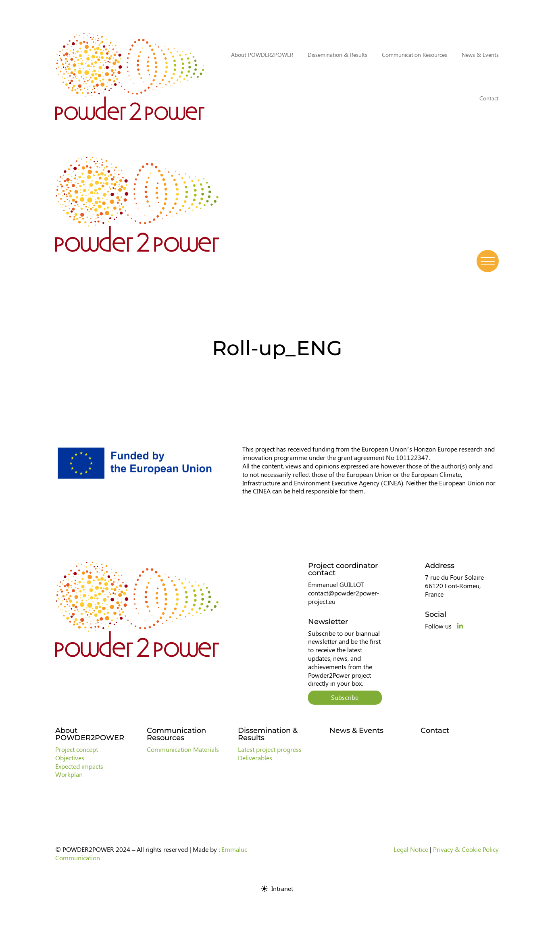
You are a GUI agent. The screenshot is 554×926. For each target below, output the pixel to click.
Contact (489, 98)
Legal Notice (411, 849)
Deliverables (255, 757)
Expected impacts (79, 766)
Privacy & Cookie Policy (466, 849)
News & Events (480, 54)
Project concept (76, 749)
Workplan (69, 774)
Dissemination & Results (337, 54)
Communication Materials (183, 749)
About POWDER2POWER (262, 54)
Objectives (69, 757)
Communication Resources (414, 54)
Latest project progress (270, 749)
